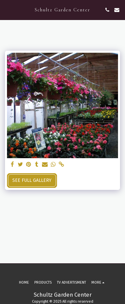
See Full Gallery (31, 180)
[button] (7, 9)
